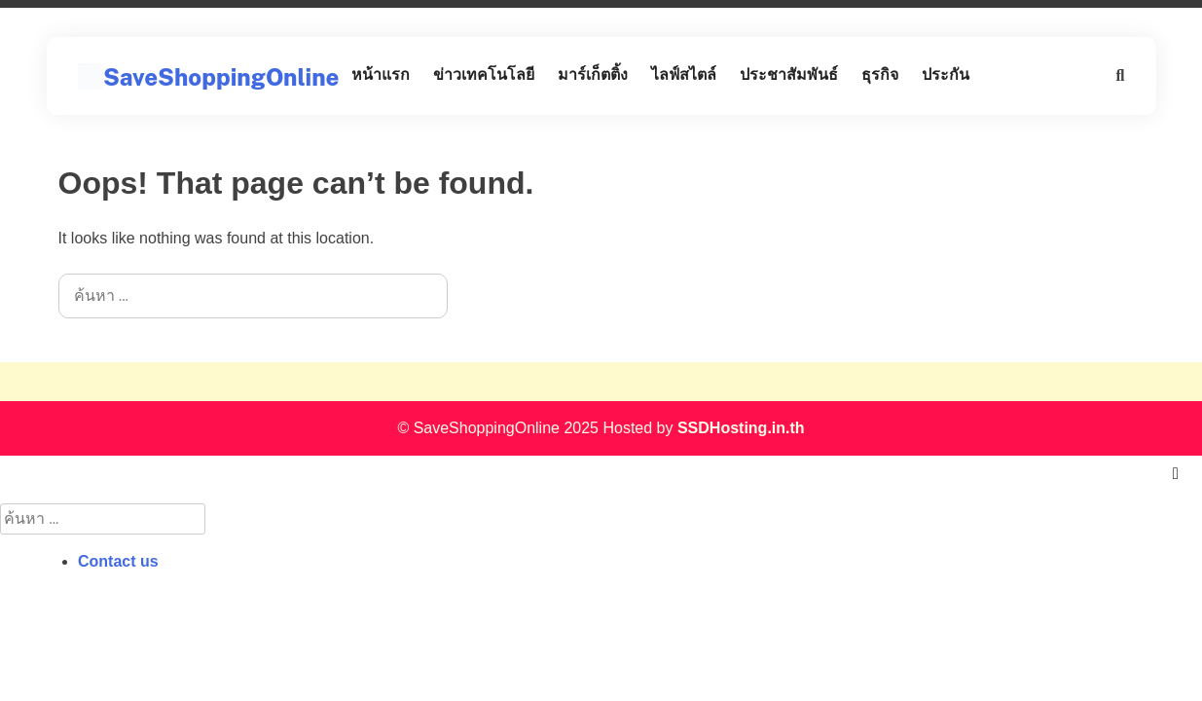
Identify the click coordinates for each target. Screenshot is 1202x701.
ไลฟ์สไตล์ (683, 74)
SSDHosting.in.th (741, 428)
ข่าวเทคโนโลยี (483, 74)
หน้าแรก (380, 74)
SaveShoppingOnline (221, 77)
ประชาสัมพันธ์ (789, 74)
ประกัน (945, 74)
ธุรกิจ (879, 74)
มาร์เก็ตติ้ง (593, 74)
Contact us (118, 561)
